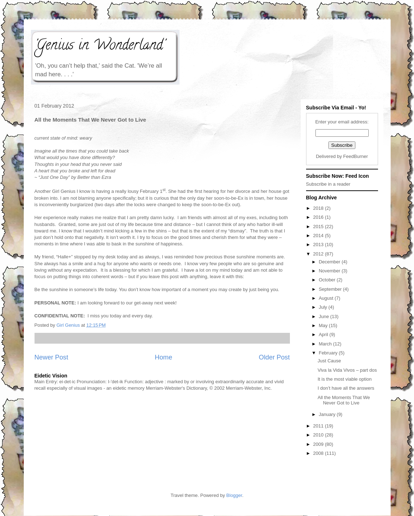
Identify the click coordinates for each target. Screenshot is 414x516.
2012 (319, 254)
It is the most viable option (345, 379)
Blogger (234, 495)
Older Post (274, 357)
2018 (319, 208)
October (328, 279)
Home (163, 357)
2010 (319, 435)
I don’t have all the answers (346, 388)
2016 (319, 217)
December (330, 261)
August (327, 298)
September (331, 289)
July (323, 307)
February (329, 353)
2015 (319, 226)
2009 (319, 444)
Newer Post (51, 357)
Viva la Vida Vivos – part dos (347, 370)
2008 (319, 453)
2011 (319, 426)
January (328, 414)
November (330, 270)
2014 (319, 235)
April (324, 334)
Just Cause (329, 360)
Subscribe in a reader (328, 184)
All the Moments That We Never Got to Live (344, 400)
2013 (319, 244)
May (324, 325)
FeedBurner (355, 156)
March (326, 344)
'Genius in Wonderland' (100, 46)
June (324, 316)
